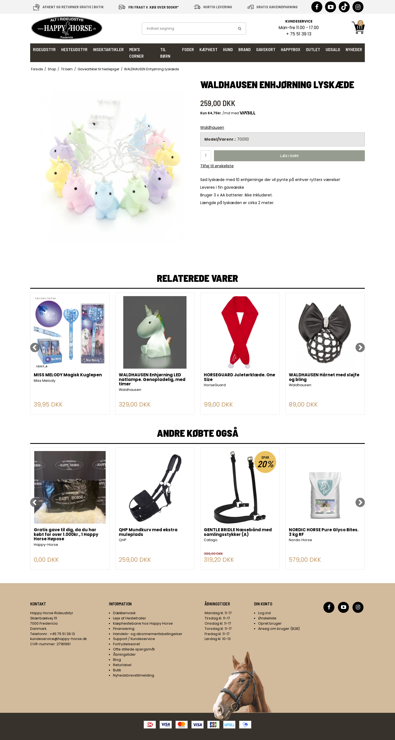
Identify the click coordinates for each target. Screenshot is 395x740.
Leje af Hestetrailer (129, 618)
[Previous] (35, 347)
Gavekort (265, 49)
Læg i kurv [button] (289, 155)
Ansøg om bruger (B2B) (279, 628)
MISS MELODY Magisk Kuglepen (68, 375)
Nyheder (354, 49)
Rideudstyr (44, 49)
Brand (244, 49)
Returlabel (122, 665)
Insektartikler (108, 49)
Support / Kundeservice (134, 638)
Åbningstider (124, 654)
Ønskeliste (267, 618)
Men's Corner (136, 53)
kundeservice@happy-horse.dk (58, 638)
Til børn (165, 53)
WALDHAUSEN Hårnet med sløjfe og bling (324, 377)
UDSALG (333, 49)
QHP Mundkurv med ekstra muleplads (148, 532)
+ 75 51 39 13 (298, 34)
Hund (228, 49)
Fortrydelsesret (126, 644)
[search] (240, 28)
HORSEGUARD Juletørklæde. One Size (239, 377)
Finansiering (123, 628)
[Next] (360, 347)
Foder (188, 49)
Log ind (264, 613)
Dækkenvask (124, 613)
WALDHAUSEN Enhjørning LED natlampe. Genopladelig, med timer (152, 380)
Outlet (313, 49)
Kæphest (208, 49)
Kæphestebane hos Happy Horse (143, 623)
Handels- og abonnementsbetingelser (147, 633)
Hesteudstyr (74, 49)
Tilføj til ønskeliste (217, 166)
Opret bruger (270, 623)
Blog (117, 659)
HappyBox (290, 49)
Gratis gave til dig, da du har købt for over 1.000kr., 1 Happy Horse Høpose (66, 535)
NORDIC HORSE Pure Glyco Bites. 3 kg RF (324, 532)
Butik (117, 670)
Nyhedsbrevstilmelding (133, 675)
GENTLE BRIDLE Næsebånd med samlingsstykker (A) (238, 532)
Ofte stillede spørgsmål (134, 649)
